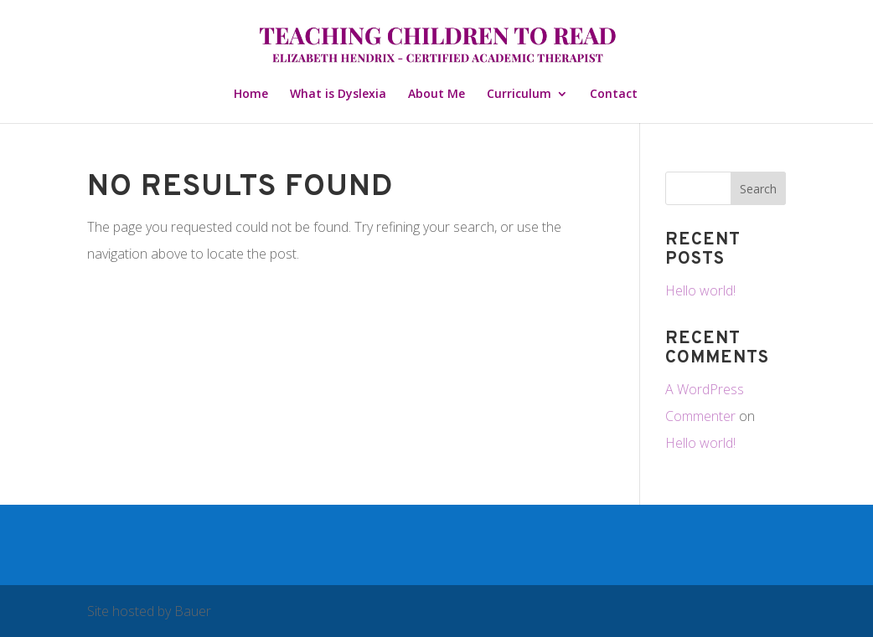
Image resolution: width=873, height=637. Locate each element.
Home (251, 94)
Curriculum (519, 94)
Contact (614, 94)
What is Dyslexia (338, 94)
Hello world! (700, 290)
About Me (436, 94)
